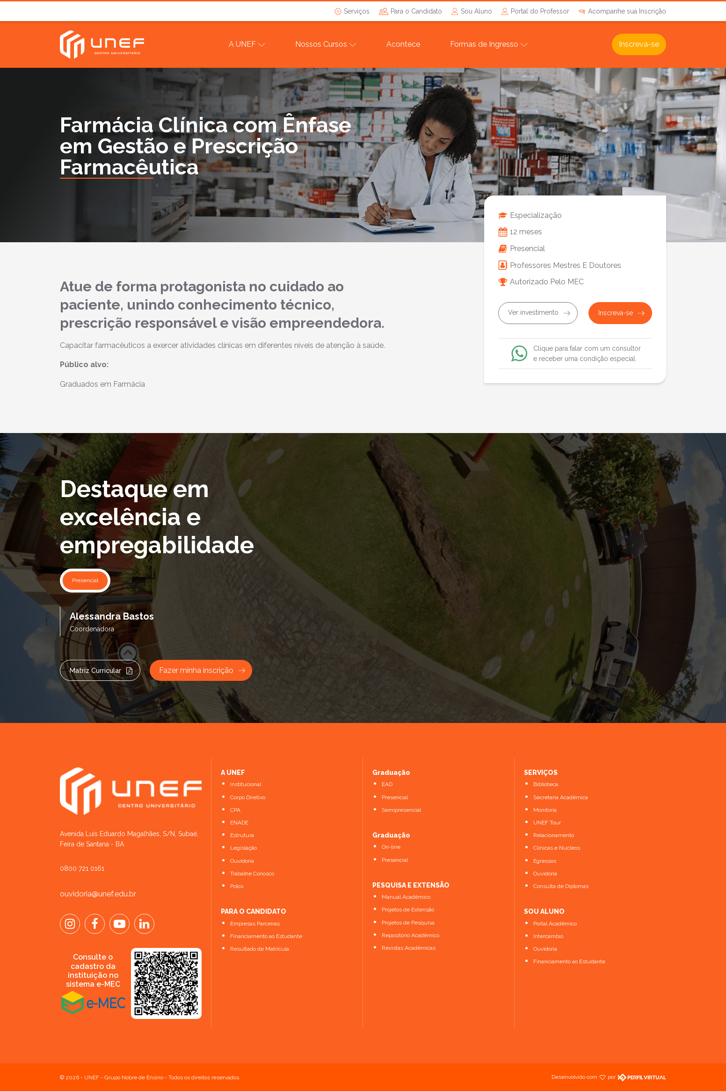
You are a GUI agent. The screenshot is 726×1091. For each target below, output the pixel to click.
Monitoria (545, 810)
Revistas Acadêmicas (409, 948)
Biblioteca (545, 784)
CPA (235, 810)
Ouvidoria (242, 861)
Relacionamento (553, 835)
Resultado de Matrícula (259, 949)
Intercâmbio (548, 936)
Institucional (245, 784)
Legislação (243, 848)
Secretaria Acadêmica (560, 797)
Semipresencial (401, 810)
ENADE (239, 822)
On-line (391, 847)
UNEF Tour (547, 822)
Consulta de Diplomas (560, 886)
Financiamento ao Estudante (266, 936)
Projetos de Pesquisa (408, 922)
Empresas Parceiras (255, 923)
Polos (236, 886)
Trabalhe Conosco (252, 873)
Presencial (395, 797)
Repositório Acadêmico (410, 935)
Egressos (544, 861)
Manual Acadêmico (406, 897)
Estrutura (242, 835)
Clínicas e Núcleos (556, 848)
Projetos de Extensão (408, 909)
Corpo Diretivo (247, 797)
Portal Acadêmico (555, 923)
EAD (387, 784)
